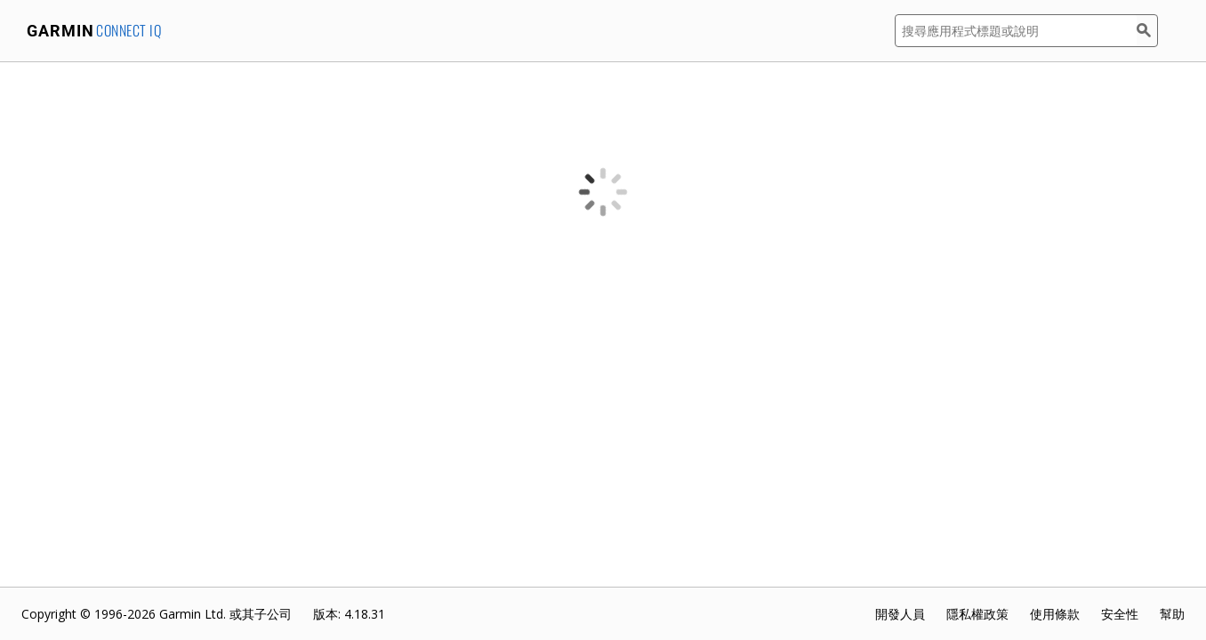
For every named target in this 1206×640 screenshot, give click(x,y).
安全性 (1119, 613)
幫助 (1172, 613)
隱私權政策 (977, 613)
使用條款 (1055, 613)
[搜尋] (1147, 30)
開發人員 (900, 613)
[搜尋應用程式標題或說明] (1016, 30)
